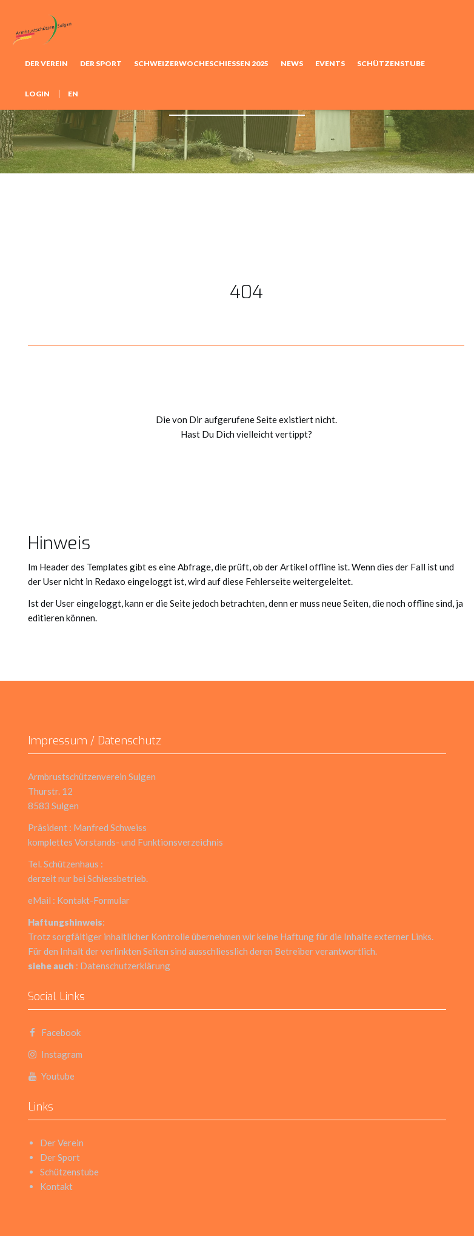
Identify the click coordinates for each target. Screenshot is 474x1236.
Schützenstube (391, 63)
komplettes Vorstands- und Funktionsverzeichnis (125, 842)
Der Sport (101, 63)
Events (330, 63)
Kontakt (56, 1186)
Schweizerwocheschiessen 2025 (201, 63)
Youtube (51, 1076)
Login (37, 93)
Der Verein (46, 63)
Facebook (54, 1032)
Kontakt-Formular (93, 900)
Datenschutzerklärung (125, 965)
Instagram (55, 1054)
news (292, 63)
